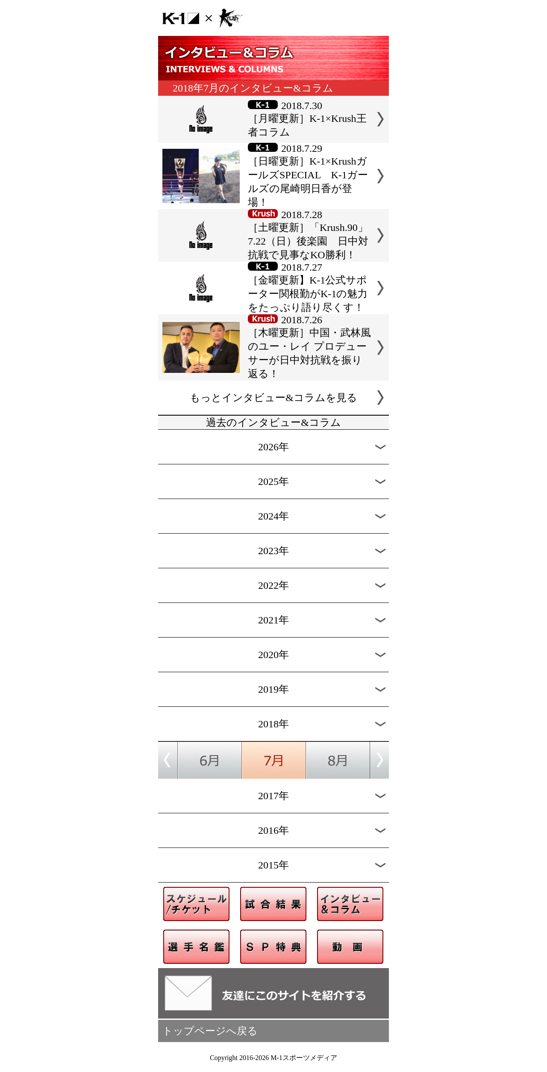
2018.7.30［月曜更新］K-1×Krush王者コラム (307, 119)
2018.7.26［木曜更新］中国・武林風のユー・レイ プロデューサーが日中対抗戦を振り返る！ (309, 346)
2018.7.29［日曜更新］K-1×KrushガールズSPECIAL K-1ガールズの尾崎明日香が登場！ (308, 175)
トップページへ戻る (210, 1031)
